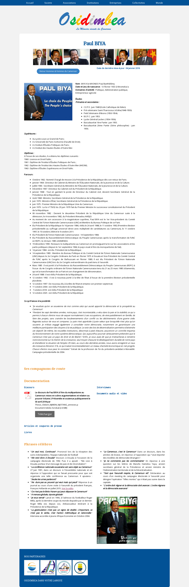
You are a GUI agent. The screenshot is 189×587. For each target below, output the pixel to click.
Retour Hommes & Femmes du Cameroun (58, 71)
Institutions (93, 2)
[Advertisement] (152, 129)
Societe (48, 2)
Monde (159, 2)
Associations (69, 2)
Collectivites (138, 2)
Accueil (30, 2)
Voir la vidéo (67, 488)
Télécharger (45, 414)
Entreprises (115, 2)
